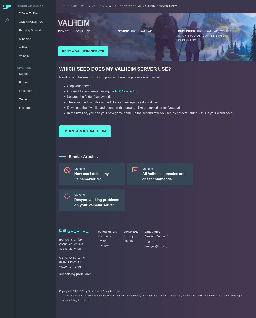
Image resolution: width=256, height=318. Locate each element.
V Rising (24, 47)
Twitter (23, 99)
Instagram (25, 107)
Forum (23, 82)
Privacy (128, 236)
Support (24, 73)
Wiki (84, 6)
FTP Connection (126, 91)
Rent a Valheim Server (83, 51)
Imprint (128, 240)
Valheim (24, 56)
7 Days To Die (28, 13)
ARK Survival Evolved (33, 22)
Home (72, 6)
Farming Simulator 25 (33, 30)
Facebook (25, 90)
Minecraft (25, 39)
